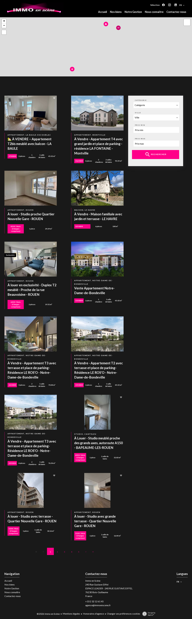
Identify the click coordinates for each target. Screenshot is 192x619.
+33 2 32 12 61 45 (94, 601)
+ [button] (4, 21)
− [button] (4, 26)
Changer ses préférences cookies (123, 613)
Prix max (140, 139)
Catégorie (141, 100)
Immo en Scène (92, 580)
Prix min (140, 125)
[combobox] (156, 105)
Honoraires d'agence (93, 613)
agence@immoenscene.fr (98, 605)
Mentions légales (71, 613)
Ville (138, 113)
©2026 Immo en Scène (48, 613)
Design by (148, 614)
